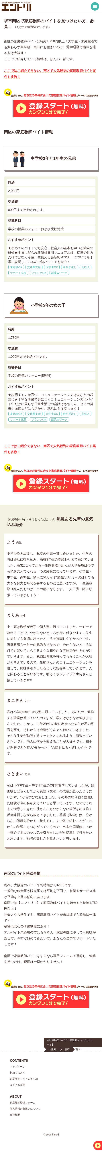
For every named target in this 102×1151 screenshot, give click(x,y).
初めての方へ (17, 1072)
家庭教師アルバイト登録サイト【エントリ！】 (70, 1042)
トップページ (17, 1066)
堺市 (67, 1049)
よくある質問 (17, 1084)
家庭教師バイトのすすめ (24, 1078)
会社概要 (15, 1114)
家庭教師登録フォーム (22, 1102)
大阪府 (52, 1049)
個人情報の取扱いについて (25, 1108)
